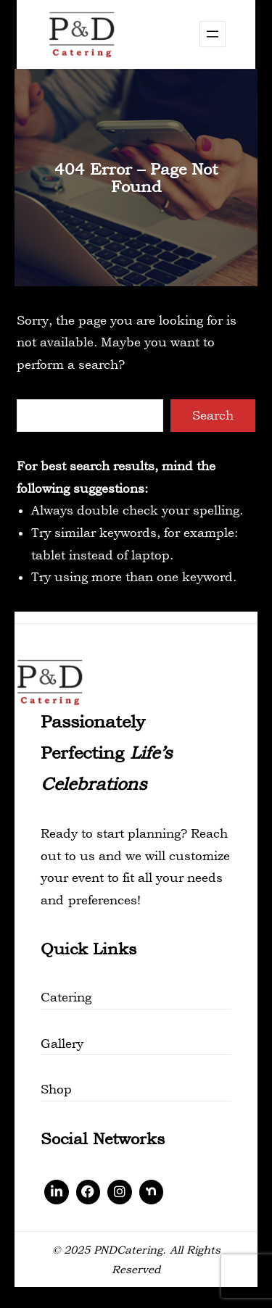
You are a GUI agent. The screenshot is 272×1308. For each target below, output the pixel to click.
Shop (56, 1089)
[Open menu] (212, 34)
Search (213, 415)
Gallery (62, 1043)
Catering (66, 997)
